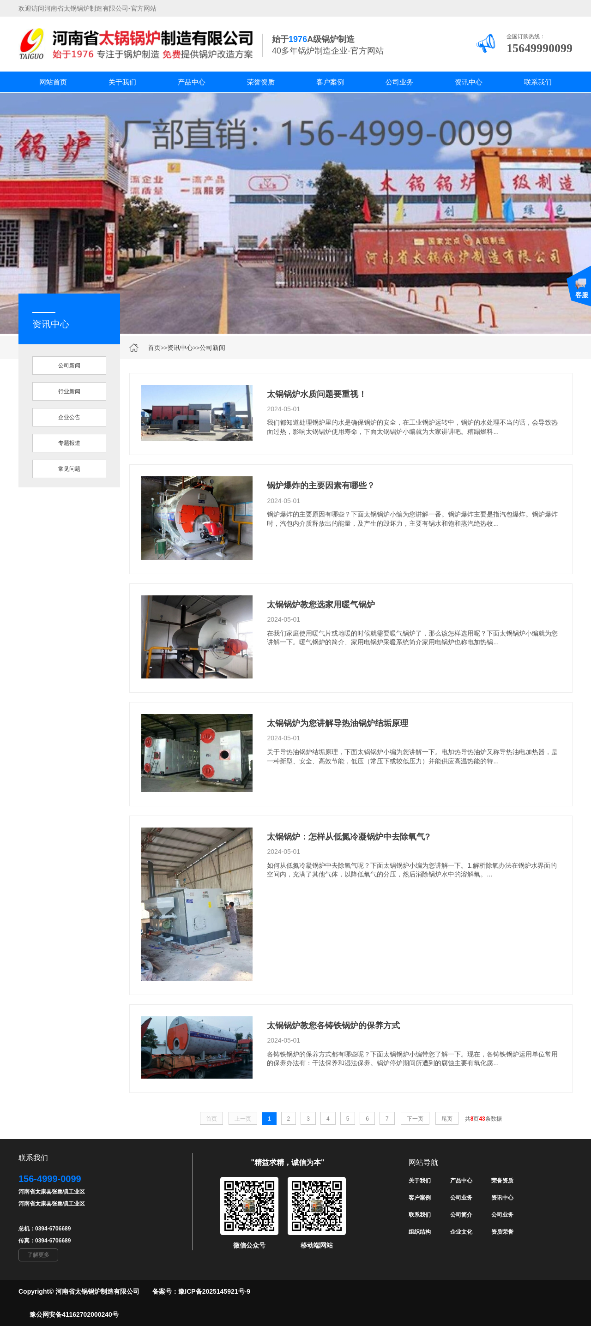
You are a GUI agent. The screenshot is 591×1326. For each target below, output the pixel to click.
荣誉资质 (261, 82)
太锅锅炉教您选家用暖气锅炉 (321, 604)
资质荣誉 (502, 1232)
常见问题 (69, 469)
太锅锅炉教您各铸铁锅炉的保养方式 (333, 1025)
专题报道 (69, 443)
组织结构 (420, 1232)
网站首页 (53, 82)
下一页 (415, 1119)
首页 (154, 347)
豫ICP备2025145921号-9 (214, 1291)
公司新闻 (212, 347)
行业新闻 (69, 391)
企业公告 (69, 417)
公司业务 (399, 82)
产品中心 (191, 82)
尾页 (446, 1119)
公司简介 (461, 1215)
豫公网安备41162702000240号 (74, 1314)
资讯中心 (468, 82)
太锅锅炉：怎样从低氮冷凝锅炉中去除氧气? (348, 836)
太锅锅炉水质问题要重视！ (317, 394)
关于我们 (122, 82)
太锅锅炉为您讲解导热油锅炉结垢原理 (337, 723)
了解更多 (38, 1255)
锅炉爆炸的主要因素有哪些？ (321, 485)
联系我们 (538, 82)
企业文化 (461, 1232)
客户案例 (330, 82)
